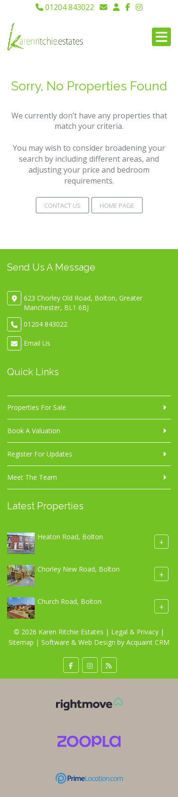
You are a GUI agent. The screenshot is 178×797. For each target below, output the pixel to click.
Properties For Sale (36, 407)
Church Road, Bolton (69, 601)
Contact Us (62, 205)
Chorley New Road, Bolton (78, 569)
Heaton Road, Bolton (70, 537)
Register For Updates (39, 453)
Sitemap (21, 642)
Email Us (37, 343)
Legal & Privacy (135, 631)
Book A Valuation (33, 430)
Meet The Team (32, 477)
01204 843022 (65, 7)
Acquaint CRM (147, 642)
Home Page (117, 205)
